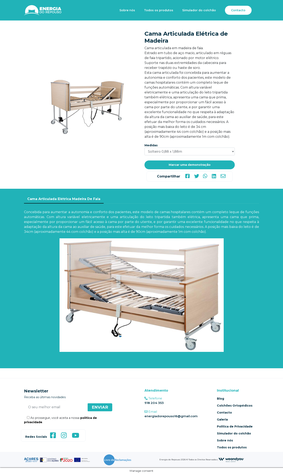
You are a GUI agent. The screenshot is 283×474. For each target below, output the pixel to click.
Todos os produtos (158, 10)
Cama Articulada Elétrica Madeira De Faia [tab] (63, 199)
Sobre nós (127, 10)
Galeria (222, 419)
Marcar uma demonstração (190, 165)
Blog (220, 398)
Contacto (238, 10)
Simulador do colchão (199, 10)
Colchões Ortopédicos (234, 405)
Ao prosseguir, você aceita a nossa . (60, 420)
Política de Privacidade (235, 426)
